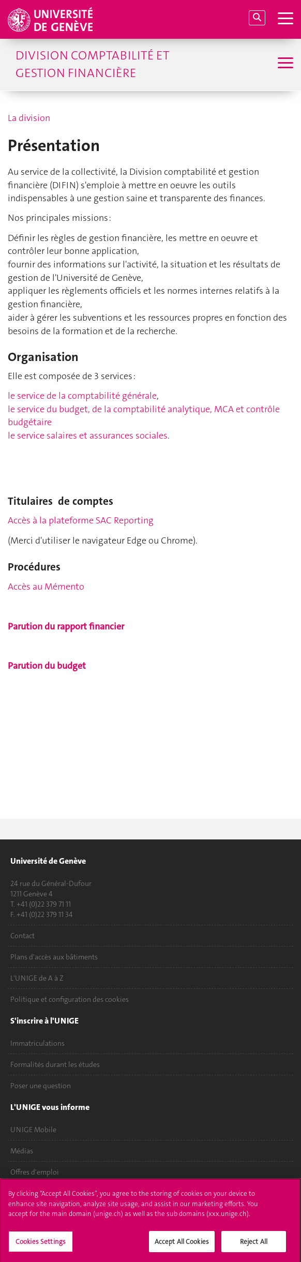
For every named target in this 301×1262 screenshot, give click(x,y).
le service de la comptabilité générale (82, 395)
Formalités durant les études (55, 1064)
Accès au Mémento (46, 586)
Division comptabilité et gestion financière (92, 64)
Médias (21, 1150)
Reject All (253, 1244)
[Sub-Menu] (284, 64)
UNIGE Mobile (33, 1129)
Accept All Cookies (182, 1244)
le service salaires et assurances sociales (88, 435)
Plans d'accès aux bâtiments (54, 956)
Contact (22, 935)
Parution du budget (47, 665)
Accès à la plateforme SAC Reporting (81, 520)
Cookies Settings (41, 1244)
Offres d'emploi (34, 1172)
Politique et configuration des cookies (69, 999)
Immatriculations (37, 1043)
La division (29, 118)
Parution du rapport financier (66, 626)
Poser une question (40, 1085)
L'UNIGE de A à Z (37, 978)
